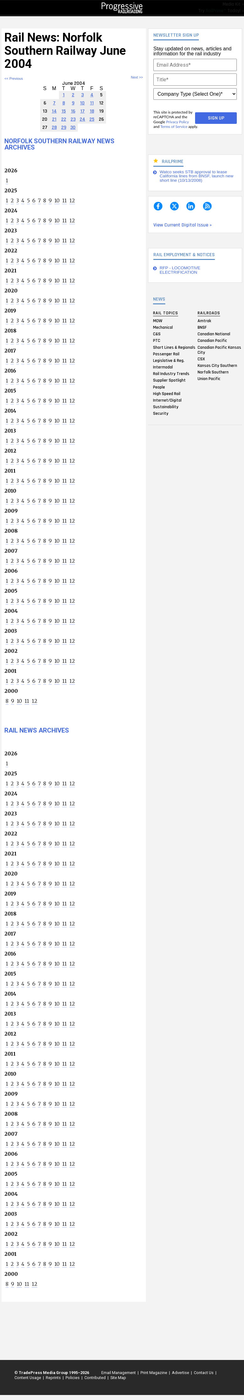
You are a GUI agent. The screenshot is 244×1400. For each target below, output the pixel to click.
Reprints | (54, 1377)
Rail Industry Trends (171, 374)
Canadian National (214, 334)
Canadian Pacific (212, 340)
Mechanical (163, 327)
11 (64, 200)
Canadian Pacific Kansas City (219, 349)
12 (72, 200)
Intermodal (163, 367)
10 (57, 200)
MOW (157, 320)
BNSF (202, 327)
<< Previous (13, 78)
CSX (201, 359)
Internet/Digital (167, 400)
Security (160, 413)
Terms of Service (173, 126)
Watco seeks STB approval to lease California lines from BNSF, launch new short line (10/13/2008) (196, 176)
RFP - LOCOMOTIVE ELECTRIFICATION (180, 270)
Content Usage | (28, 1377)
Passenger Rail (166, 354)
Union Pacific (209, 379)
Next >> (137, 77)
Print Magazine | (154, 1372)
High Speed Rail (166, 393)
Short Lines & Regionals (174, 347)
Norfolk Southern (213, 372)
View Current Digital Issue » (182, 225)
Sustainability (165, 407)
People (159, 387)
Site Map (118, 1377)
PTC (156, 340)
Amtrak (204, 320)
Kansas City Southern (217, 365)
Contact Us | (204, 1372)
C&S (157, 334)
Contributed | (95, 1377)
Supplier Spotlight (169, 380)
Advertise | (181, 1372)
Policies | (73, 1377)
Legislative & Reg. (168, 360)
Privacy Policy (177, 121)
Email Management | (119, 1372)
